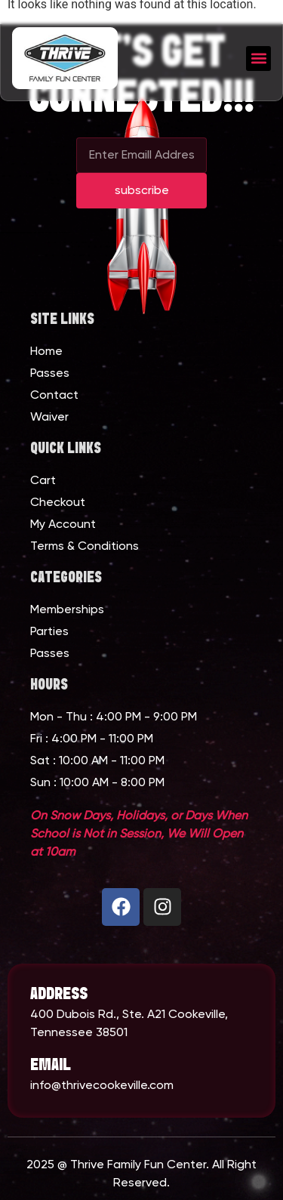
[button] (258, 58)
